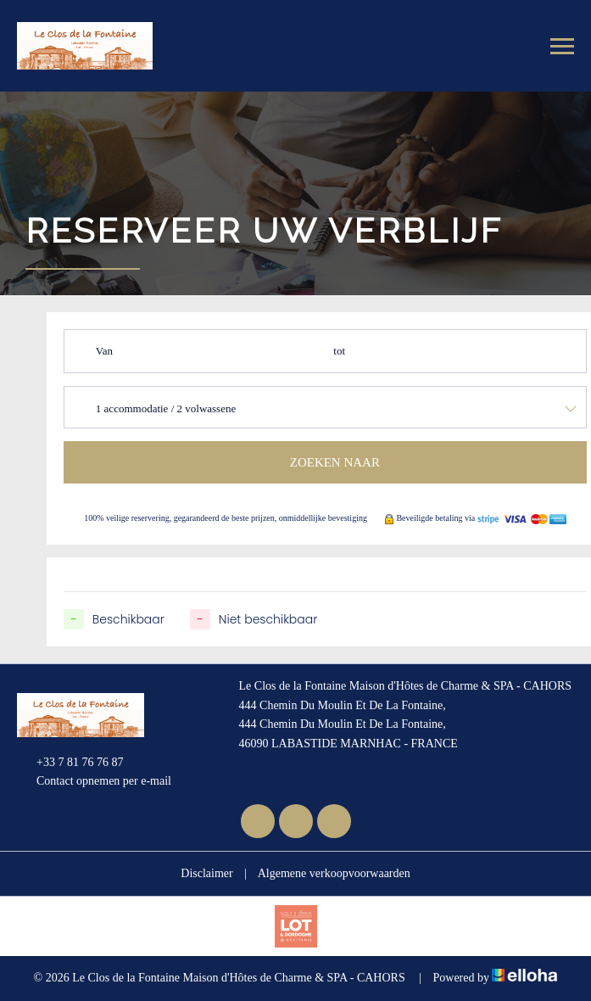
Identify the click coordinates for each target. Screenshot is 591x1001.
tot (339, 350)
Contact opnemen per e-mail (94, 782)
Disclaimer (206, 873)
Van (104, 350)
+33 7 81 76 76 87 (70, 762)
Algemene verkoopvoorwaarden (334, 873)
